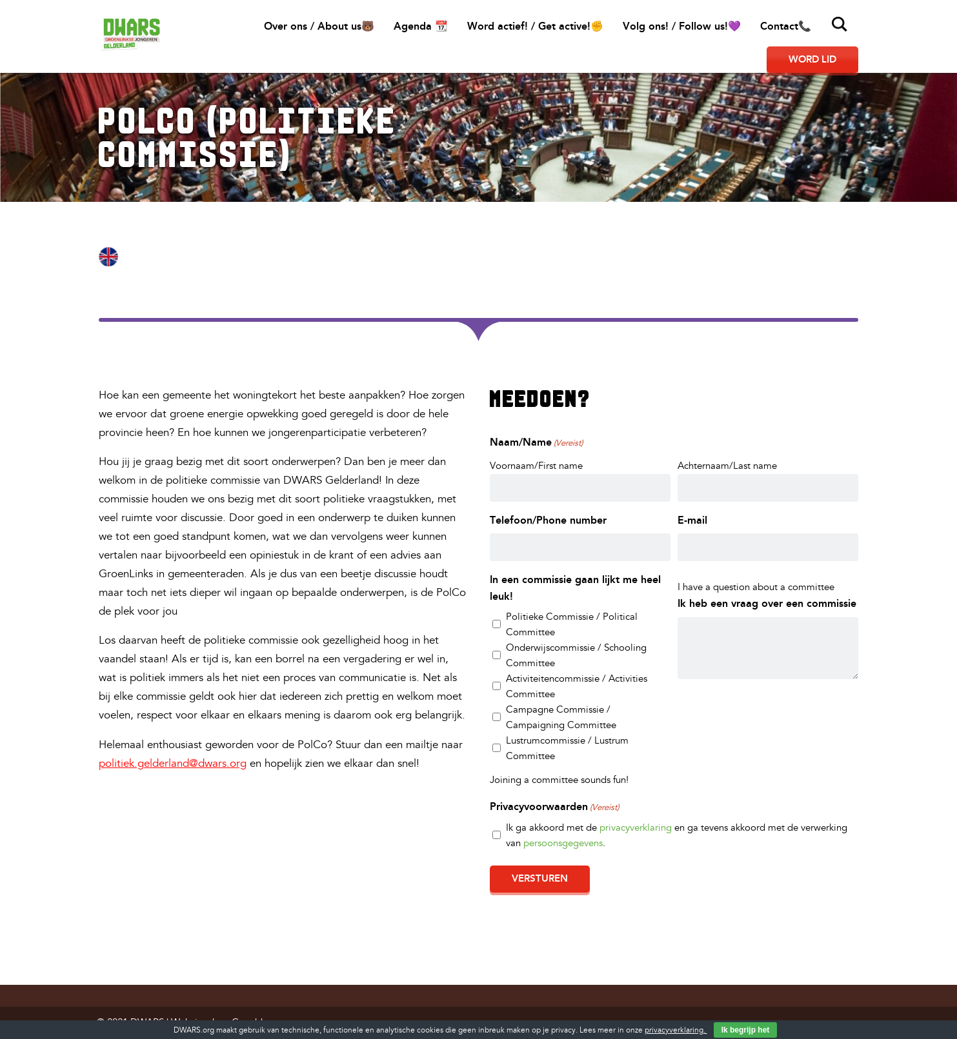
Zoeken (839, 24)
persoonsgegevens (563, 843)
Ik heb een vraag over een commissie (767, 603)
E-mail (692, 520)
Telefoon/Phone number (548, 520)
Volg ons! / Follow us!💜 (682, 26)
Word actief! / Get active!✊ (535, 26)
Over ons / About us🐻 (319, 26)
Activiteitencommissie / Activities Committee (576, 686)
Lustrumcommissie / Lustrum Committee (567, 748)
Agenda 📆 (421, 26)
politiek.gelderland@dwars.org (173, 763)
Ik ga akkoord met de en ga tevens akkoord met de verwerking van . (676, 835)
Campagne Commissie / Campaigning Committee (561, 717)
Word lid (812, 59)
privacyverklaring (635, 828)
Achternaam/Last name (727, 466)
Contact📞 (785, 26)
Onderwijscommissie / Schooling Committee (576, 655)
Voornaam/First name (536, 466)
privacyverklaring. (676, 1030)
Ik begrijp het (745, 1029)
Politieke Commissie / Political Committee (572, 624)
